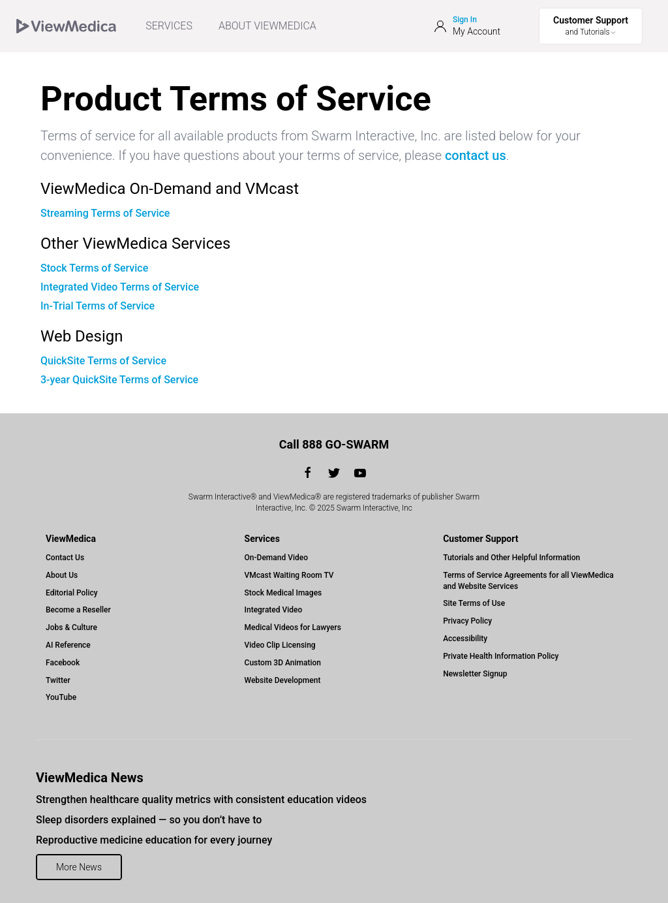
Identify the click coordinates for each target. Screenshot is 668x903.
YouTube (61, 697)
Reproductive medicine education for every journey (154, 840)
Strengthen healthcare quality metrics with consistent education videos (201, 799)
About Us (62, 575)
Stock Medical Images (283, 592)
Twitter (58, 680)
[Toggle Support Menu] (590, 26)
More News (79, 867)
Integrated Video (274, 609)
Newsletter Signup (475, 673)
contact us (475, 155)
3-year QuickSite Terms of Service (119, 379)
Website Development (283, 680)
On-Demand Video (276, 557)
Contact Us (65, 557)
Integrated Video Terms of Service (119, 287)
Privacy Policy (467, 621)
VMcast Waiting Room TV (289, 575)
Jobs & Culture (71, 627)
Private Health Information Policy (500, 656)
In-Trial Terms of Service (97, 306)
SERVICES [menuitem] (168, 26)
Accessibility (465, 638)
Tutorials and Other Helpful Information (511, 557)
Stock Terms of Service (94, 268)
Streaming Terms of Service (105, 213)
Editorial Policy (72, 592)
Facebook (63, 662)
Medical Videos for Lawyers (293, 627)
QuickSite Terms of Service (103, 361)
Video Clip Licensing (280, 645)
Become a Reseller (78, 609)
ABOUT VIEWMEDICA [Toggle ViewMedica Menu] (267, 26)
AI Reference (68, 645)
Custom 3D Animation (283, 662)
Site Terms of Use (474, 603)
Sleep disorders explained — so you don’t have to (149, 820)
